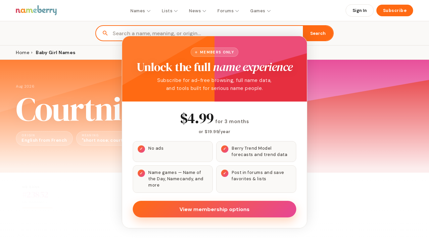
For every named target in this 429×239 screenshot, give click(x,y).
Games (260, 11)
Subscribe (395, 10)
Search (318, 33)
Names (140, 11)
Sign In (360, 10)
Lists (170, 11)
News (198, 11)
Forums (228, 11)
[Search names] (208, 33)
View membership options (214, 209)
